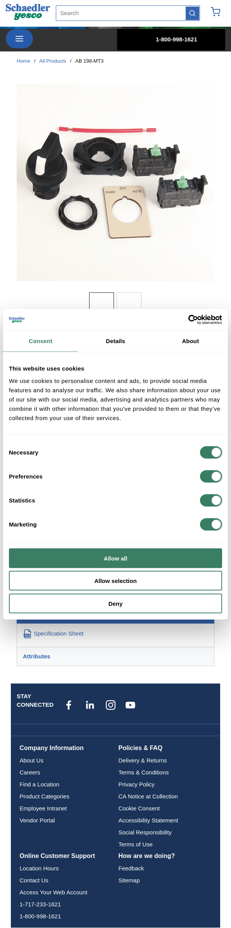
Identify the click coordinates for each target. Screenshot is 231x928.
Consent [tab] (40, 341)
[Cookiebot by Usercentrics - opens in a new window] (188, 319)
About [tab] (190, 341)
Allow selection (115, 581)
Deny (116, 603)
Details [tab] (115, 341)
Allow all (116, 558)
